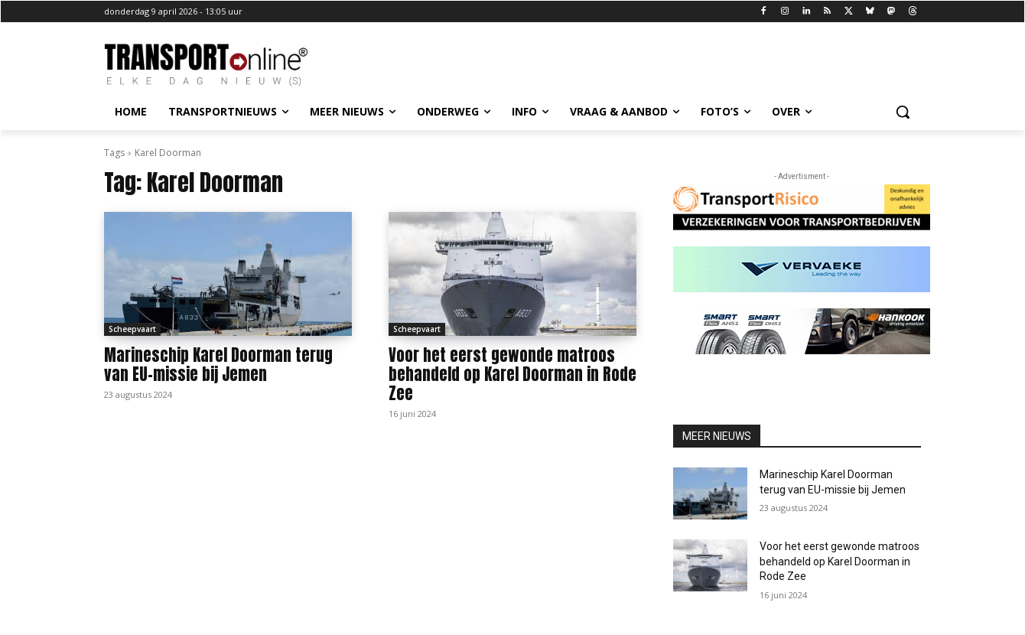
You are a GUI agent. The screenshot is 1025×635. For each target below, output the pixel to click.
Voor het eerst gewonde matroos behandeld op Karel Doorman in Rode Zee (512, 374)
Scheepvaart (132, 329)
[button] (902, 111)
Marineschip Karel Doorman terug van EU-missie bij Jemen (218, 364)
